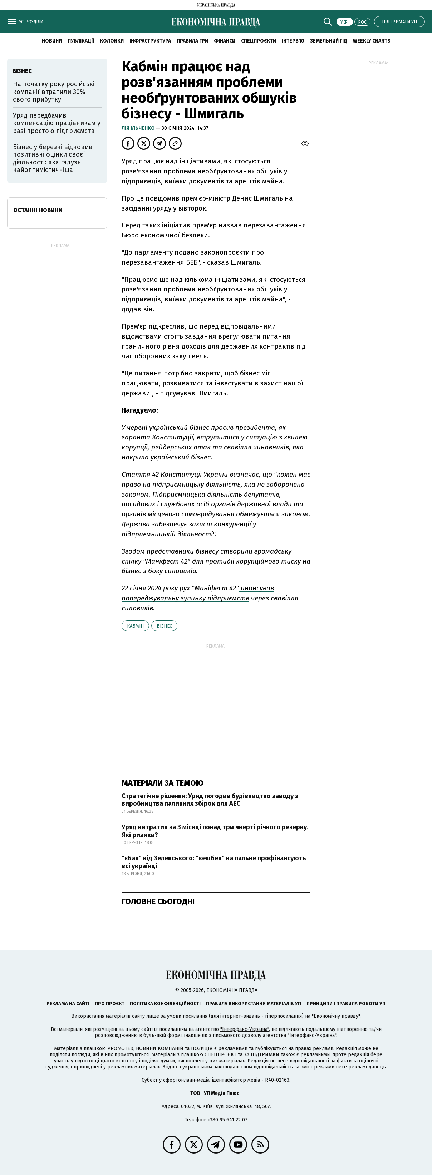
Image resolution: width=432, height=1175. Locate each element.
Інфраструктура (150, 41)
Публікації (81, 41)
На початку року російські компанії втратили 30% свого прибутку (53, 91)
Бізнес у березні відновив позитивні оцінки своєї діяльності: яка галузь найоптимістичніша (53, 158)
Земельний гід (328, 41)
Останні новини (38, 210)
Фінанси (224, 41)
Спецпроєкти (258, 41)
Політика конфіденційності (165, 1003)
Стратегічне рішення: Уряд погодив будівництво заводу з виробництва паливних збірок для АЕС (210, 800)
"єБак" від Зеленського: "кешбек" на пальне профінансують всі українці (214, 862)
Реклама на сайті (67, 1003)
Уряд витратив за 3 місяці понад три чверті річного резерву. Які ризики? (215, 831)
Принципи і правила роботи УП (346, 1003)
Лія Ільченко (139, 128)
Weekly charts (372, 41)
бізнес (164, 626)
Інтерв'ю (293, 41)
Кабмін (135, 626)
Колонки (112, 41)
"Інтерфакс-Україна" (244, 1029)
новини (52, 41)
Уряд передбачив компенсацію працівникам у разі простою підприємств (56, 123)
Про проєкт (109, 1003)
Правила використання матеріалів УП (253, 1003)
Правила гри (192, 41)
